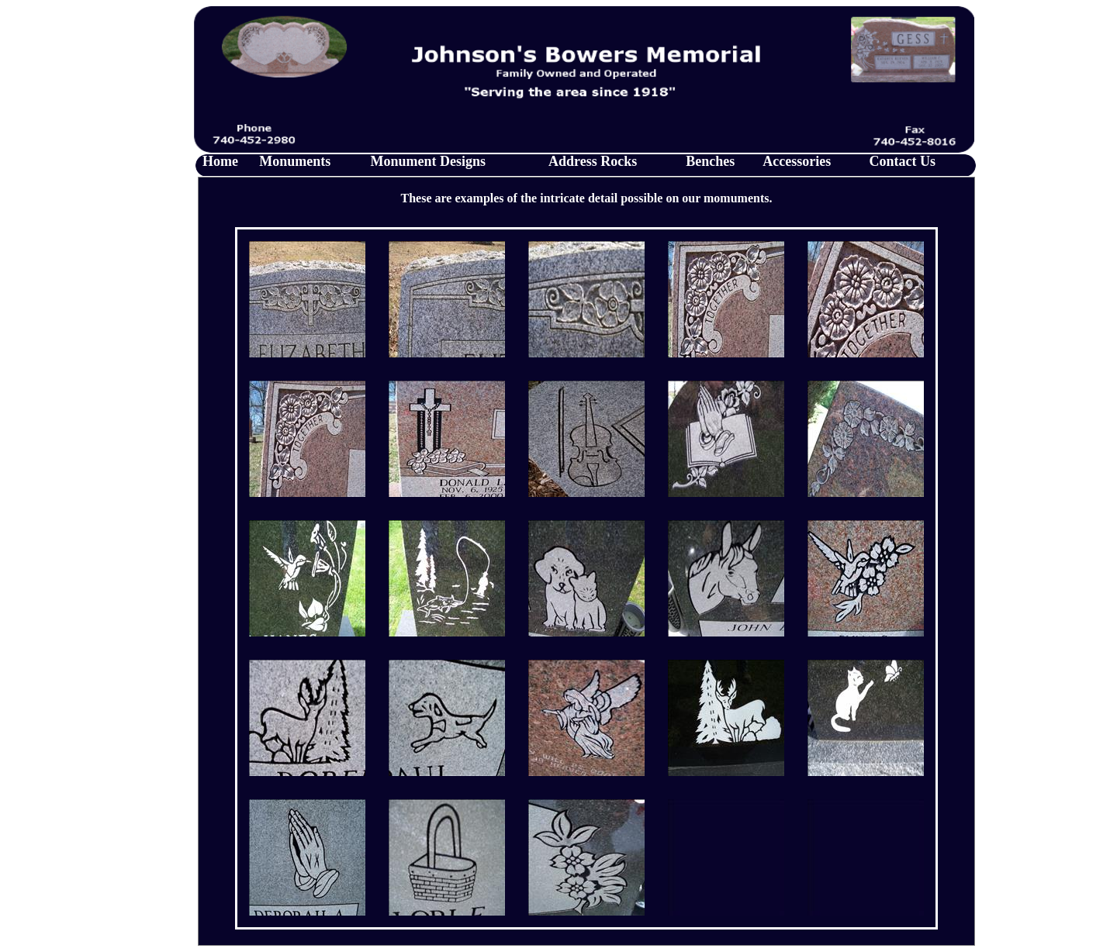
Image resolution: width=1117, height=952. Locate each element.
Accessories (797, 161)
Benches (710, 161)
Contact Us (903, 161)
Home (220, 161)
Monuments (294, 161)
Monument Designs (428, 161)
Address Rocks (592, 161)
